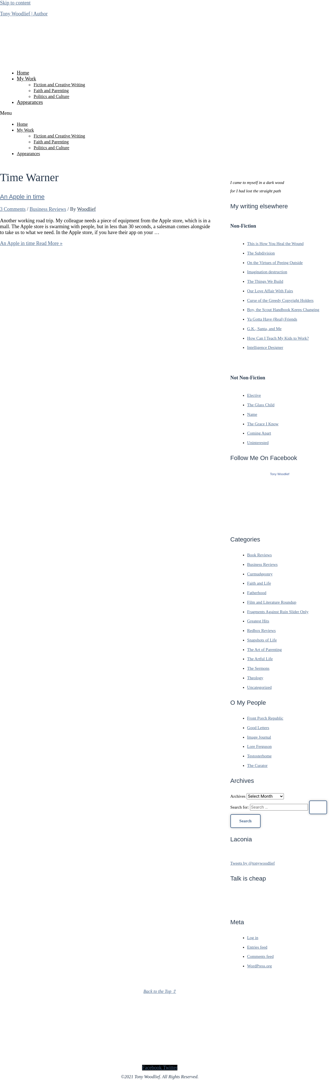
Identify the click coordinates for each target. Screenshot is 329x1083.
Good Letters (258, 727)
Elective (254, 395)
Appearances (30, 102)
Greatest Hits (258, 621)
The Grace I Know (263, 424)
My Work (26, 78)
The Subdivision (261, 253)
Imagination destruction (267, 272)
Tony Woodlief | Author (24, 14)
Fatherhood (256, 592)
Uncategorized (259, 687)
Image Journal (259, 737)
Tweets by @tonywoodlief (252, 863)
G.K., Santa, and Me (264, 328)
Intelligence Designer (265, 347)
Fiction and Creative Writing (59, 84)
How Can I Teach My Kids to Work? (278, 338)
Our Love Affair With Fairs (270, 291)
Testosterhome (259, 756)
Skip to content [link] (15, 3)
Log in (252, 937)
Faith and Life (259, 583)
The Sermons (258, 668)
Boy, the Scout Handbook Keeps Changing (283, 309)
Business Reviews (48, 209)
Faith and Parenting (51, 90)
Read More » (31, 243)
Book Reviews (259, 555)
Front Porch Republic (265, 718)
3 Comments (13, 209)
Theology (255, 678)
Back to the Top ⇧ (159, 991)
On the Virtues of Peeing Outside (275, 262)
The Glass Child (261, 405)
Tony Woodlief (279, 474)
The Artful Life (260, 659)
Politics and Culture (51, 96)
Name (252, 414)
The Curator (257, 765)
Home (23, 73)
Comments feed (260, 956)
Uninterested (258, 442)
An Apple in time (22, 196)
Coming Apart (259, 433)
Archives (237, 796)
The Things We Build (265, 281)
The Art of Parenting (264, 649)
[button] (159, 113)
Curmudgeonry (260, 574)
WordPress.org (259, 966)
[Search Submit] (318, 807)
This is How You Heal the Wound (275, 243)
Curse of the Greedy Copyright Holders (280, 300)
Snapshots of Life (262, 640)
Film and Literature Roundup (271, 602)
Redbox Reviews (261, 630)
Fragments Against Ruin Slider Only (278, 612)
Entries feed (257, 947)
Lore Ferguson (259, 746)
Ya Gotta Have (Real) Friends (272, 319)
